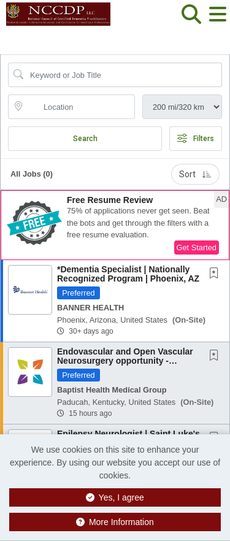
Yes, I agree (115, 497)
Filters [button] (195, 138)
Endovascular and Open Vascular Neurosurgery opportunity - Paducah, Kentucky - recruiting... (125, 361)
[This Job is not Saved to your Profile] (216, 274)
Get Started (197, 247)
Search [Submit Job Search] (85, 138)
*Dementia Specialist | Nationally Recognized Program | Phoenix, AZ (128, 273)
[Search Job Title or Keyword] (123, 75)
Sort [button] (195, 174)
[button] (217, 24)
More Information (115, 522)
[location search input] (80, 106)
